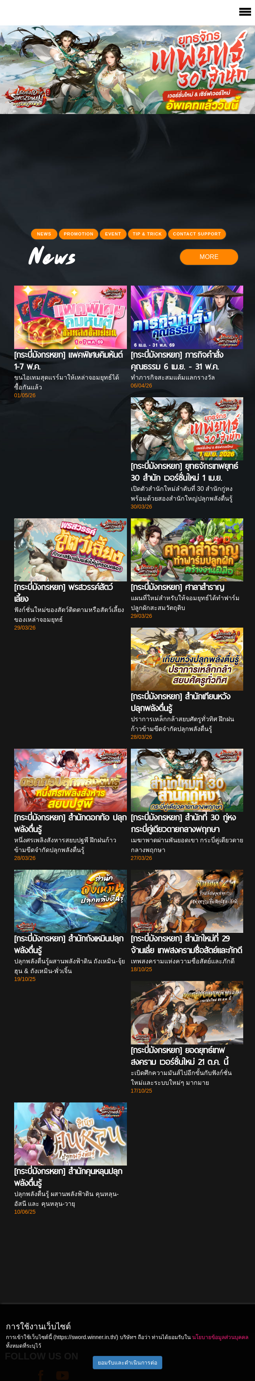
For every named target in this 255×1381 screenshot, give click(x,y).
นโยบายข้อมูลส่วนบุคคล (220, 1337)
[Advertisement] (127, 169)
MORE (209, 256)
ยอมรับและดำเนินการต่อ (127, 1362)
